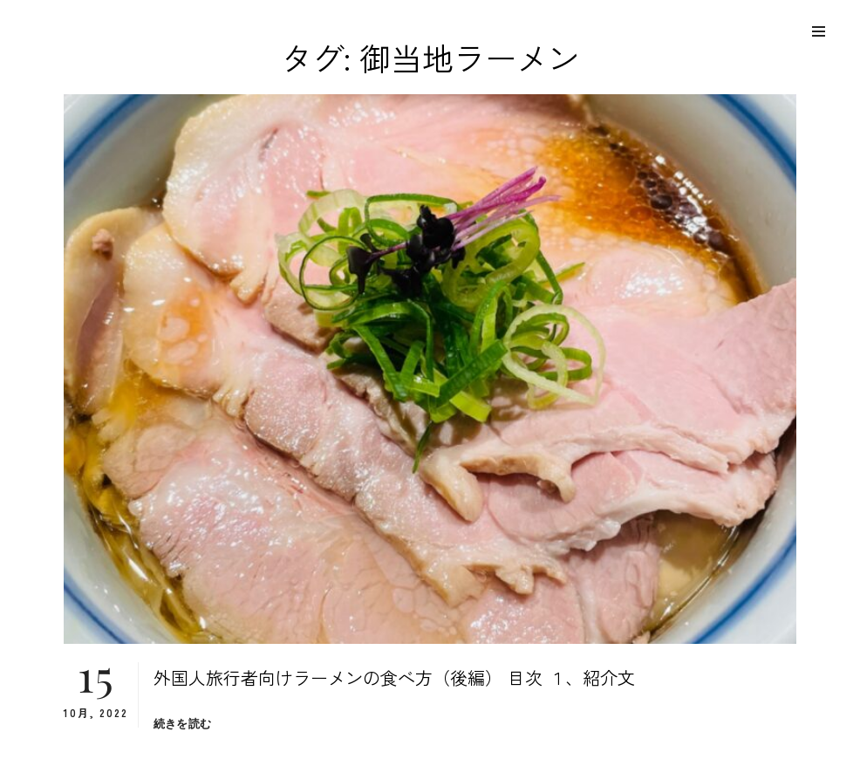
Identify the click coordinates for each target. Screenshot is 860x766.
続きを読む (182, 724)
